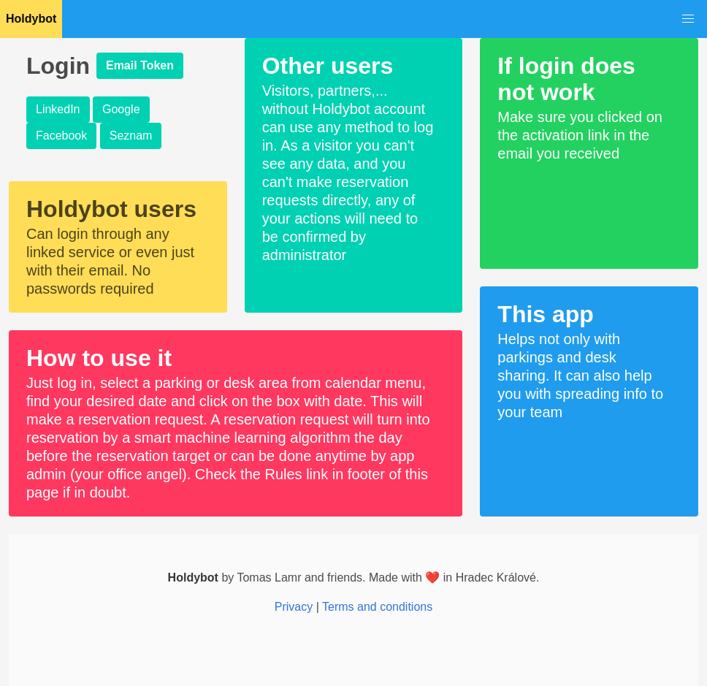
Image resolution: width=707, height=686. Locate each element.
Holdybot (31, 18)
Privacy (294, 607)
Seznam (131, 135)
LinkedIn (58, 109)
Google (121, 109)
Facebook (61, 135)
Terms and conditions (377, 607)
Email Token (140, 65)
